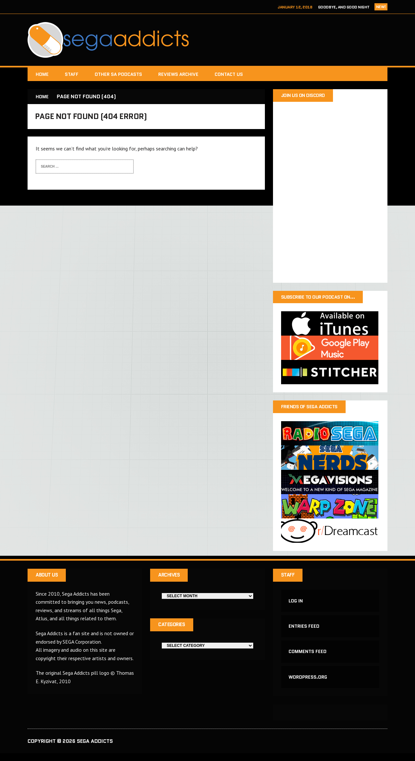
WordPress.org (308, 684)
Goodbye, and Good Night (344, 7)
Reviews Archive (178, 74)
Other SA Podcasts (118, 74)
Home (42, 74)
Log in (296, 603)
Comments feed (308, 657)
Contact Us (229, 74)
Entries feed (304, 630)
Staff (71, 74)
